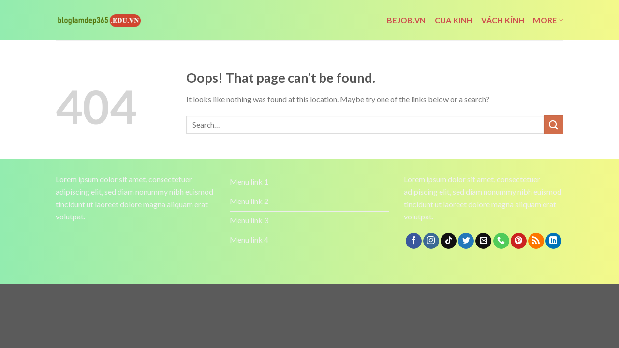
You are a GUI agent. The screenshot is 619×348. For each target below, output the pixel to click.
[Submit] (553, 124)
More (548, 20)
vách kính (502, 20)
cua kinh (454, 20)
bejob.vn (406, 20)
